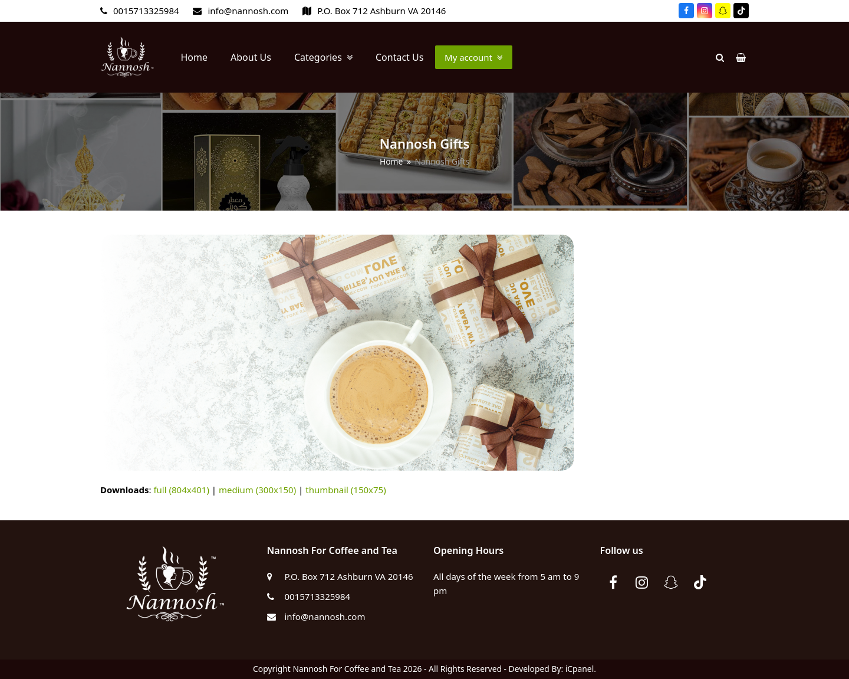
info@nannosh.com (248, 11)
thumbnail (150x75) (345, 490)
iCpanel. (580, 668)
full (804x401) (181, 490)
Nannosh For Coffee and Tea (346, 668)
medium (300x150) (257, 490)
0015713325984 (146, 11)
